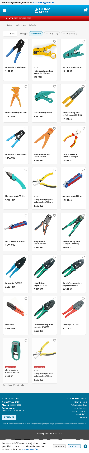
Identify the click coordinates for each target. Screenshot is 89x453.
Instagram (33, 433)
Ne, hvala (59, 446)
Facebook (28, 433)
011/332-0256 (12, 18)
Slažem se (74, 446)
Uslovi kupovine (80, 408)
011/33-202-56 (14, 402)
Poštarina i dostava (79, 405)
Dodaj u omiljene (25, 41)
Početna (3, 25)
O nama (83, 417)
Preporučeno (36, 34)
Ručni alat (32, 25)
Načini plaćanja (80, 402)
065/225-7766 (25, 18)
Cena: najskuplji (69, 34)
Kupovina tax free (79, 411)
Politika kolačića (80, 414)
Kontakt (9, 417)
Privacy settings (85, 446)
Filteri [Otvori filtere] (10, 34)
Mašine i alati (21, 25)
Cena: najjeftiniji (52, 34)
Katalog (10, 25)
